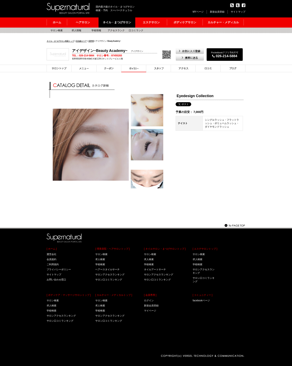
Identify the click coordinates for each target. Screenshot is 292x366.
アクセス (183, 68)
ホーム (57, 22)
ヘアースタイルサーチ (107, 269)
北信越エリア (81, 41)
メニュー (84, 68)
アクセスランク (116, 30)
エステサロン (151, 22)
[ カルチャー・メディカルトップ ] (113, 295)
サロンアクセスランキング (61, 315)
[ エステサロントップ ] (205, 248)
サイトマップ (238, 11)
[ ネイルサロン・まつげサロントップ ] (165, 248)
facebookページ (201, 300)
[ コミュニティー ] (202, 295)
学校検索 (51, 310)
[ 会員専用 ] (150, 295)
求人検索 (51, 305)
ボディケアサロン (185, 22)
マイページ (150, 310)
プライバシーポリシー (59, 269)
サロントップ (59, 68)
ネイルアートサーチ (155, 269)
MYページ (198, 11)
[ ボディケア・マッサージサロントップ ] (69, 295)
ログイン (149, 300)
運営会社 (51, 254)
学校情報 (96, 30)
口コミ (208, 68)
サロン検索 (56, 30)
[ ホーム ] (52, 248)
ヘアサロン (83, 22)
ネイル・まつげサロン (117, 22)
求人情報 (76, 30)
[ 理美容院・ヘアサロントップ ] (112, 248)
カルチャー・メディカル (223, 22)
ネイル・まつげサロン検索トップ (60, 41)
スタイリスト (158, 68)
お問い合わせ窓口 (56, 279)
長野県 (91, 41)
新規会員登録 (217, 11)
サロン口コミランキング (60, 320)
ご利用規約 (53, 264)
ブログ (233, 68)
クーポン (109, 68)
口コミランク (136, 30)
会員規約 (51, 259)
